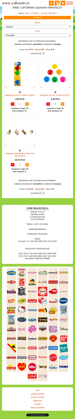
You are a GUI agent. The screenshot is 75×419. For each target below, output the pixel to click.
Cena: (37, 31)
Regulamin (37, 401)
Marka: (37, 22)
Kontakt (37, 404)
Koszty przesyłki (37, 397)
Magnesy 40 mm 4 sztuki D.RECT (20, 95)
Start (37, 390)
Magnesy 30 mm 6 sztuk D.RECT (55, 95)
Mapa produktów (37, 407)
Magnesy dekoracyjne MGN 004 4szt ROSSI (19, 154)
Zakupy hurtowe (37, 394)
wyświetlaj (34, 53)
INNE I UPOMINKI (32, 13)
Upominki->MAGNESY (49, 13)
